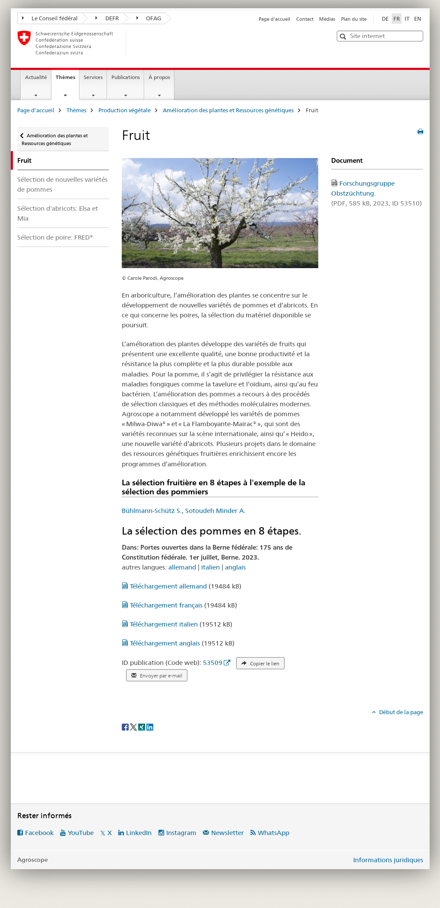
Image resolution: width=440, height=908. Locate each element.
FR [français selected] (396, 18)
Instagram (181, 833)
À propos (159, 77)
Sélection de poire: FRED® (55, 237)
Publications (125, 77)
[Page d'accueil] (140, 43)
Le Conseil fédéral (50, 18)
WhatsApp (273, 833)
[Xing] (142, 726)
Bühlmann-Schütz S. (152, 510)
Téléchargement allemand (165, 586)
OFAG (148, 18)
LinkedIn (139, 833)
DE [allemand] (385, 18)
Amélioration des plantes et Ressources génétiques (228, 110)
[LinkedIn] (149, 726)
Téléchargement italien (160, 624)
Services (93, 77)
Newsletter (227, 833)
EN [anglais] (417, 18)
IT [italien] (407, 18)
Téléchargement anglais (162, 643)
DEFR (107, 18)
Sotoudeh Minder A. (215, 510)
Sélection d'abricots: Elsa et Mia (57, 213)
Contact (304, 19)
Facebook (39, 833)
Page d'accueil (274, 19)
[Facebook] (126, 726)
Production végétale (124, 110)
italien (210, 567)
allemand (182, 567)
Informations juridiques (388, 860)
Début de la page (400, 712)
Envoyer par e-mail (156, 676)
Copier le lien (260, 664)
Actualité (36, 77)
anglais (235, 567)
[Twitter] (134, 726)
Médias (327, 19)
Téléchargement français (163, 605)
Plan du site (354, 19)
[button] (344, 36)
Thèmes (67, 79)
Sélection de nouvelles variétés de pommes (62, 184)
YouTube (81, 833)
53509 (212, 662)
